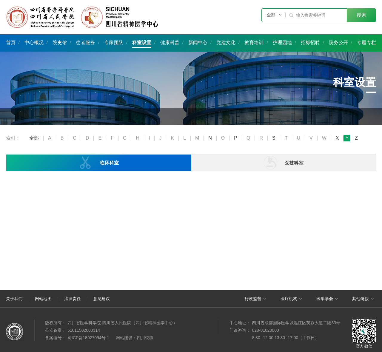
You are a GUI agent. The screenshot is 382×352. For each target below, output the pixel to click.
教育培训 (254, 42)
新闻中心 (197, 42)
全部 (34, 138)
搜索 (361, 15)
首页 (11, 42)
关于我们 (14, 298)
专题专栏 (366, 42)
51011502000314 (83, 330)
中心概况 (34, 42)
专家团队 (113, 42)
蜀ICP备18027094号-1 (88, 337)
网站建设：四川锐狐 (134, 337)
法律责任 (72, 298)
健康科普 (169, 42)
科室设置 (141, 42)
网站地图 (43, 298)
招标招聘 (310, 42)
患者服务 (85, 42)
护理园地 (282, 42)
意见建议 (101, 298)
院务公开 (338, 42)
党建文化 (225, 42)
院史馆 (60, 42)
